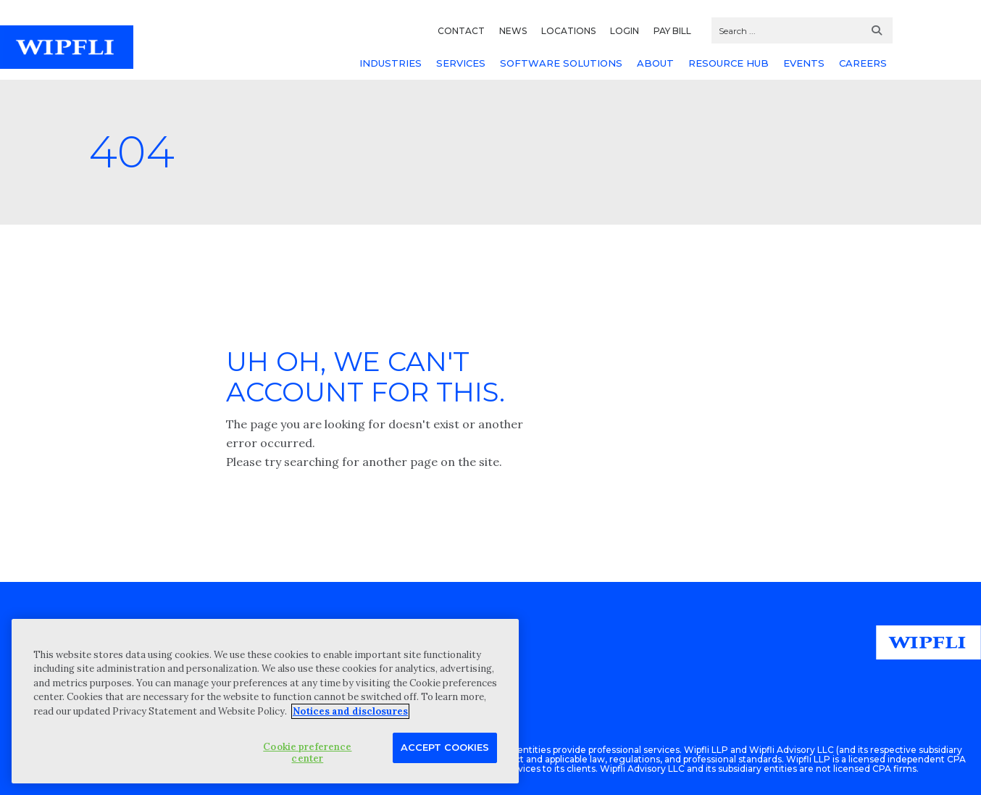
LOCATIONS (568, 30)
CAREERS (863, 63)
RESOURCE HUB (728, 63)
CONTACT (461, 30)
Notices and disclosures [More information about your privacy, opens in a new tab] (350, 711)
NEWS (513, 30)
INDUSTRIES (390, 63)
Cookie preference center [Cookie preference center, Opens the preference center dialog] (307, 753)
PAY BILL (672, 30)
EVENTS (804, 63)
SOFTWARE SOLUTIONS (561, 63)
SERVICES (460, 63)
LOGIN (624, 30)
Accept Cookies (445, 747)
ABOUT (655, 63)
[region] (265, 701)
